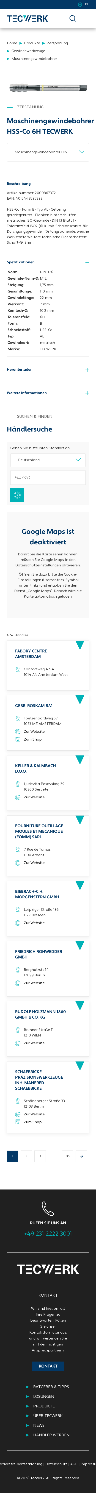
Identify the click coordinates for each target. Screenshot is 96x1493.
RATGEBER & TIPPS (51, 1387)
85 (68, 1156)
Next (87, 1214)
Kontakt (48, 1366)
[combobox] (48, 152)
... (54, 1156)
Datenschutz (56, 1464)
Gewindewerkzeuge (28, 51)
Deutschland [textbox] (29, 460)
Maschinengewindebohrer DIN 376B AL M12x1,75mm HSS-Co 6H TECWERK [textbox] (46, 152)
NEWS (38, 1425)
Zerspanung (57, 43)
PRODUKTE (44, 1406)
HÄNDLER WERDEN (51, 1435)
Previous (10, 1214)
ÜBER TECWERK (48, 1416)
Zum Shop (33, 739)
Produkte (32, 43)
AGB (73, 1464)
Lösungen (43, 1397)
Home (12, 43)
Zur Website (34, 732)
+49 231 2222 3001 (48, 1234)
